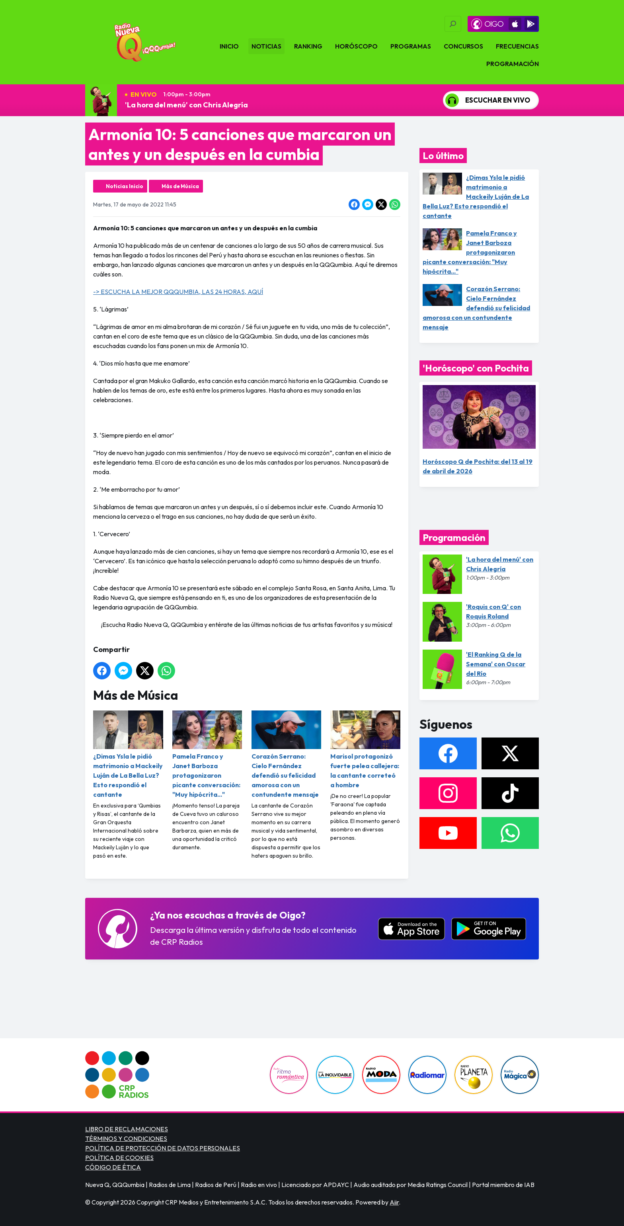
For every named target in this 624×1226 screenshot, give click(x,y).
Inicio (229, 46)
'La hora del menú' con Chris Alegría (186, 104)
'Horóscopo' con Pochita (476, 368)
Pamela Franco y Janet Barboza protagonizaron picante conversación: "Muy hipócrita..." (207, 754)
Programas (410, 46)
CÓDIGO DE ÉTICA (113, 1167)
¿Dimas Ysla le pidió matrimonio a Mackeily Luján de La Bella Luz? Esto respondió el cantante (128, 754)
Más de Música (180, 186)
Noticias (266, 46)
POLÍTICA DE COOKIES (119, 1158)
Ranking (308, 46)
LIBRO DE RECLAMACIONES (126, 1129)
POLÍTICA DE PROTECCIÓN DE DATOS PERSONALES (162, 1148)
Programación (512, 64)
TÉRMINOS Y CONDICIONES (126, 1138)
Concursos (463, 46)
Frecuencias (517, 46)
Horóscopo (356, 46)
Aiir (394, 1202)
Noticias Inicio (124, 186)
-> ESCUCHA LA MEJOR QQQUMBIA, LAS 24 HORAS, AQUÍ (178, 292)
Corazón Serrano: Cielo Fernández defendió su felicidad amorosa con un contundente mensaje (287, 754)
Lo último (443, 156)
